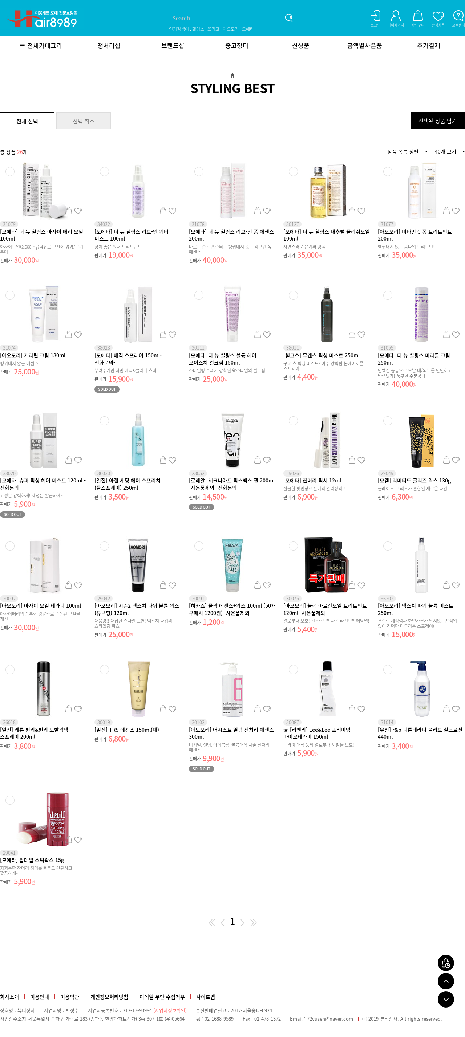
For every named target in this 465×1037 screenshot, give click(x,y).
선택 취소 (83, 121)
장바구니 (68, 210)
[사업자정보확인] (170, 1010)
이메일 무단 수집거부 (162, 996)
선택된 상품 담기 (437, 121)
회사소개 (9, 996)
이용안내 (39, 996)
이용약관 (69, 996)
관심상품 (78, 210)
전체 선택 (27, 121)
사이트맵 (205, 996)
